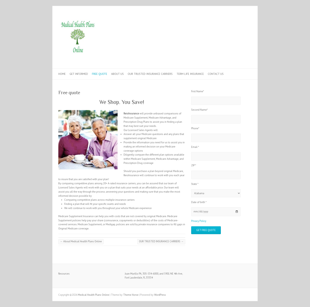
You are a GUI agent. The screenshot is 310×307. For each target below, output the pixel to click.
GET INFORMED (79, 74)
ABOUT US (117, 74)
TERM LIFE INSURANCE (190, 74)
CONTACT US (216, 74)
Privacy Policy (198, 221)
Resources (64, 273)
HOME (62, 74)
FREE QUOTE (99, 74)
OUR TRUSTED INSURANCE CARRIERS (150, 74)
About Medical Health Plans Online (81, 241)
